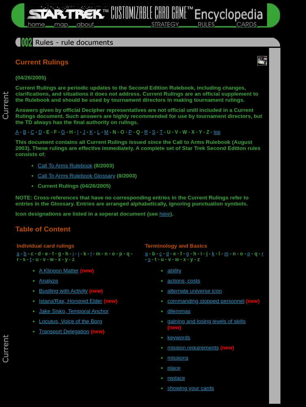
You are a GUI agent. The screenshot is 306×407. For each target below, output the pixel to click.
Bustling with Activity (63, 291)
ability (174, 271)
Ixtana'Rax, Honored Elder (70, 301)
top (216, 132)
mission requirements (193, 348)
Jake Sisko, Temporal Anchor (74, 311)
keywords (178, 337)
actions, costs (183, 281)
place (173, 368)
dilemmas (178, 311)
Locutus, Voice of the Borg (70, 321)
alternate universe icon (194, 291)
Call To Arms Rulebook (65, 166)
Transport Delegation (64, 331)
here (164, 214)
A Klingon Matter (59, 271)
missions (177, 358)
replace (176, 378)
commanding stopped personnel (205, 301)
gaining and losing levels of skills (206, 321)
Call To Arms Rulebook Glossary (76, 176)
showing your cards (190, 388)
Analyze (48, 281)
